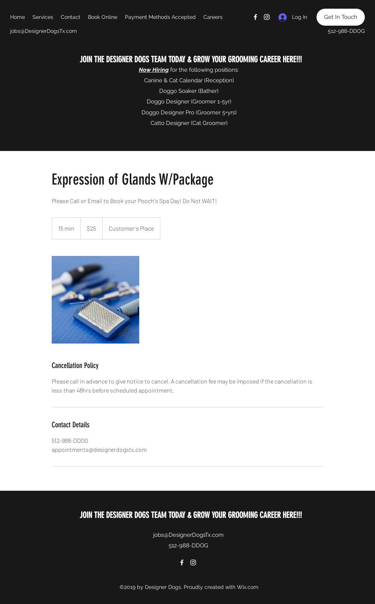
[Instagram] (266, 17)
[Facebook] (255, 17)
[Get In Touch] (341, 17)
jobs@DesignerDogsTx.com (43, 31)
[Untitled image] (95, 300)
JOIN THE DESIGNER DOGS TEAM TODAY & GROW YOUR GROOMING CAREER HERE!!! (190, 59)
